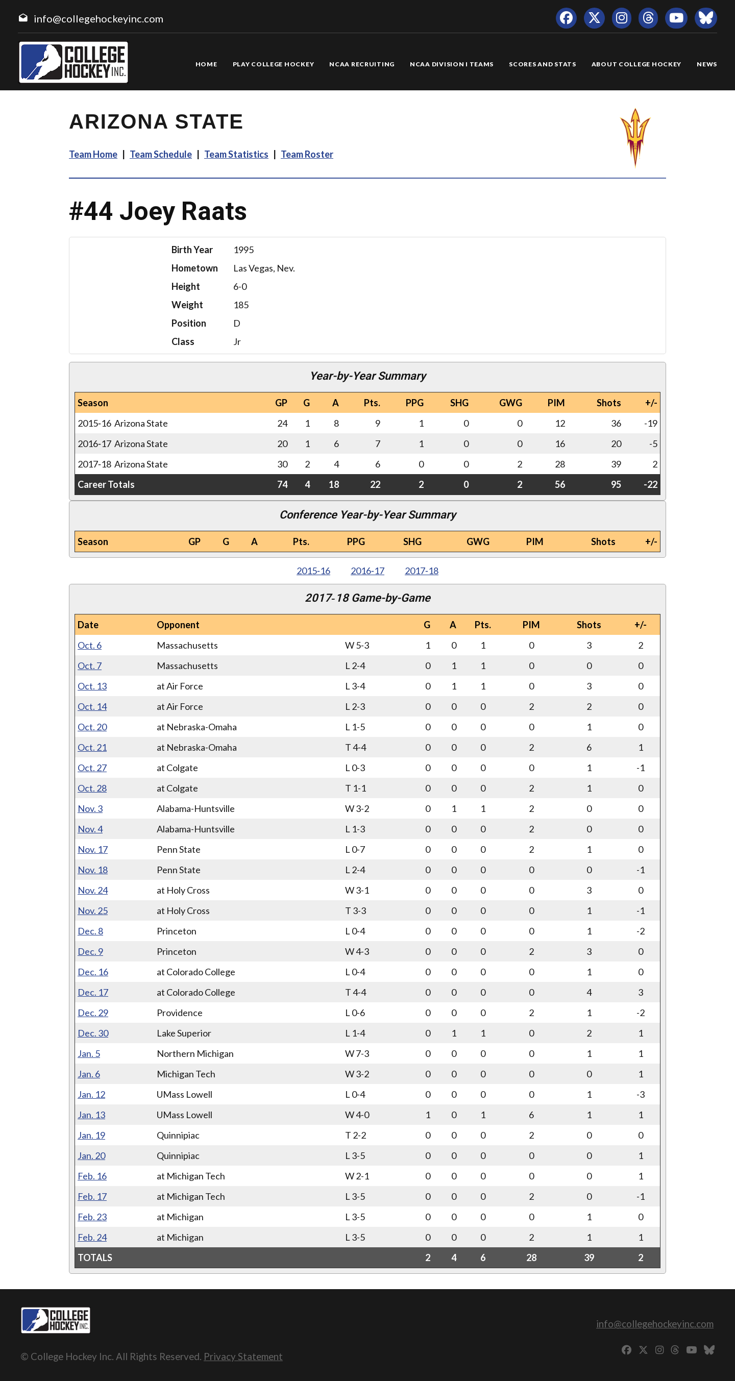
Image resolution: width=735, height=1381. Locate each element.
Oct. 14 (92, 706)
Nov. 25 (93, 910)
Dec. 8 (90, 930)
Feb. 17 (92, 1196)
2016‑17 (367, 570)
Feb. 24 (92, 1237)
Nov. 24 (93, 890)
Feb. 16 (92, 1175)
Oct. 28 (92, 788)
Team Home (93, 154)
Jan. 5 (89, 1053)
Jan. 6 (89, 1073)
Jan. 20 (91, 1155)
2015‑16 (313, 570)
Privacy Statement (243, 1356)
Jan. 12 (91, 1094)
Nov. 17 (93, 849)
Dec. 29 (93, 1012)
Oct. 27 (92, 767)
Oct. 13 (92, 686)
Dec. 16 (93, 971)
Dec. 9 (90, 951)
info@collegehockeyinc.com (98, 18)
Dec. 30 (93, 1033)
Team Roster (307, 154)
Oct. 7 (90, 665)
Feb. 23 (92, 1216)
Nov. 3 (90, 808)
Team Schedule (161, 154)
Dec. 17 (93, 992)
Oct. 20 (92, 726)
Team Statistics (236, 154)
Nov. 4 (90, 828)
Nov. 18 (93, 869)
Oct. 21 (92, 747)
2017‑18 (421, 570)
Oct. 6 (90, 645)
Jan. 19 (91, 1135)
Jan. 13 (91, 1114)
